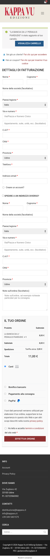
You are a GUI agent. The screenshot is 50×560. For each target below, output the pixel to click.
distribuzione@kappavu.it (14, 510)
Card (14, 366)
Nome (6, 77)
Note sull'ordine (16, 291)
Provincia (8, 153)
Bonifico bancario (17, 387)
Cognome (32, 77)
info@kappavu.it (9, 513)
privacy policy (36, 421)
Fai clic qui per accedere (35, 54)
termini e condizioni (34, 428)
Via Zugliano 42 (9, 489)
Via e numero (10, 111)
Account (6, 467)
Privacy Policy (8, 474)
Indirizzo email (10, 176)
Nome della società (18, 88)
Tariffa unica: (33, 349)
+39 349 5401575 (10, 517)
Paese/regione (10, 100)
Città (6, 141)
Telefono (7, 164)
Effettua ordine (25, 439)
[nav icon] (42, 13)
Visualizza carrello (29, 43)
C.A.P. (6, 130)
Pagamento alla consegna (21, 394)
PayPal (14, 401)
